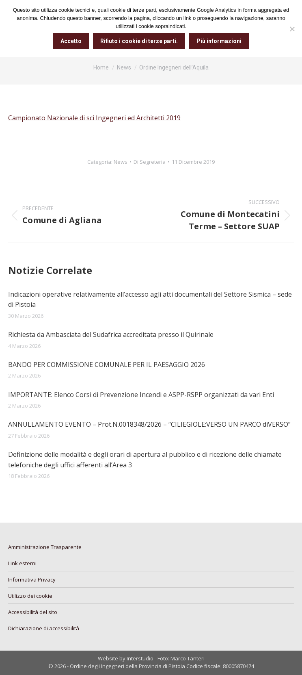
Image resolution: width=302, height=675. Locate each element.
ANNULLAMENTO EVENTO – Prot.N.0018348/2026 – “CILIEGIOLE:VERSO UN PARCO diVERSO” (149, 424)
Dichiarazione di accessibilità (43, 628)
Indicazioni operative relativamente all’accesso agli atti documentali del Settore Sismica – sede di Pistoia (150, 299)
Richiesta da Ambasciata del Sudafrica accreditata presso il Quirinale (111, 334)
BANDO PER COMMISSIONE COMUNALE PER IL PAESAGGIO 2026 (106, 364)
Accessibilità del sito (32, 612)
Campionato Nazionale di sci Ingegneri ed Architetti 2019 (94, 117)
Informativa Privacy (32, 579)
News (120, 161)
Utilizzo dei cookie (30, 595)
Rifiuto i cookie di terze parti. (139, 41)
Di (150, 161)
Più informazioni (219, 41)
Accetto (71, 41)
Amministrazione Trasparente (45, 547)
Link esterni (22, 563)
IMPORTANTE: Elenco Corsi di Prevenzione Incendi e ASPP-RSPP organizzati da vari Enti (141, 394)
